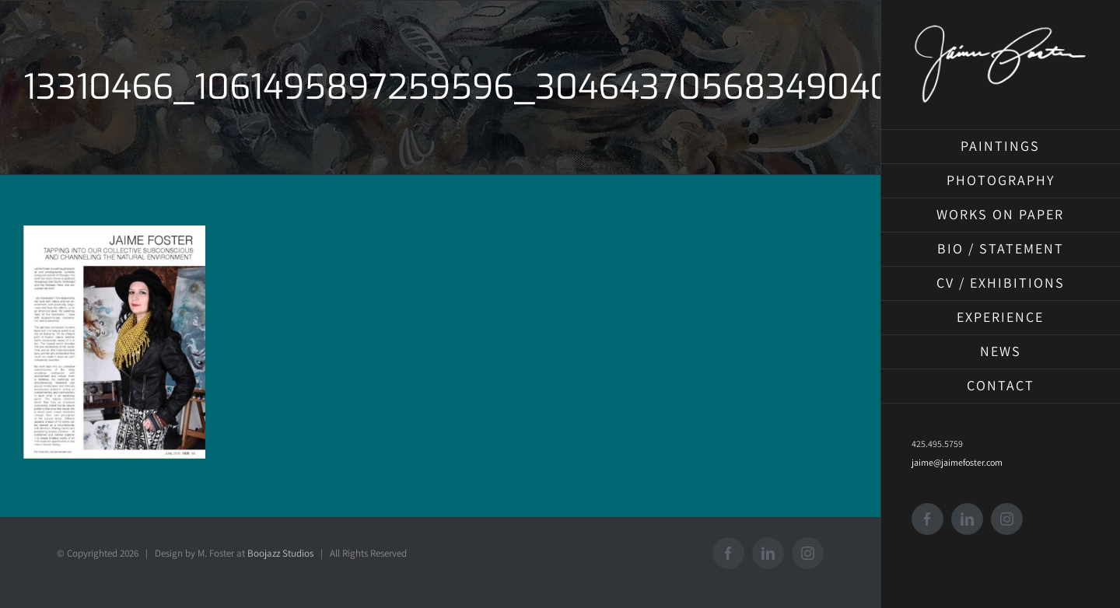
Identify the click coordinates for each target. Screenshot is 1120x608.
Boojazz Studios (280, 553)
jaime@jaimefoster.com (957, 462)
